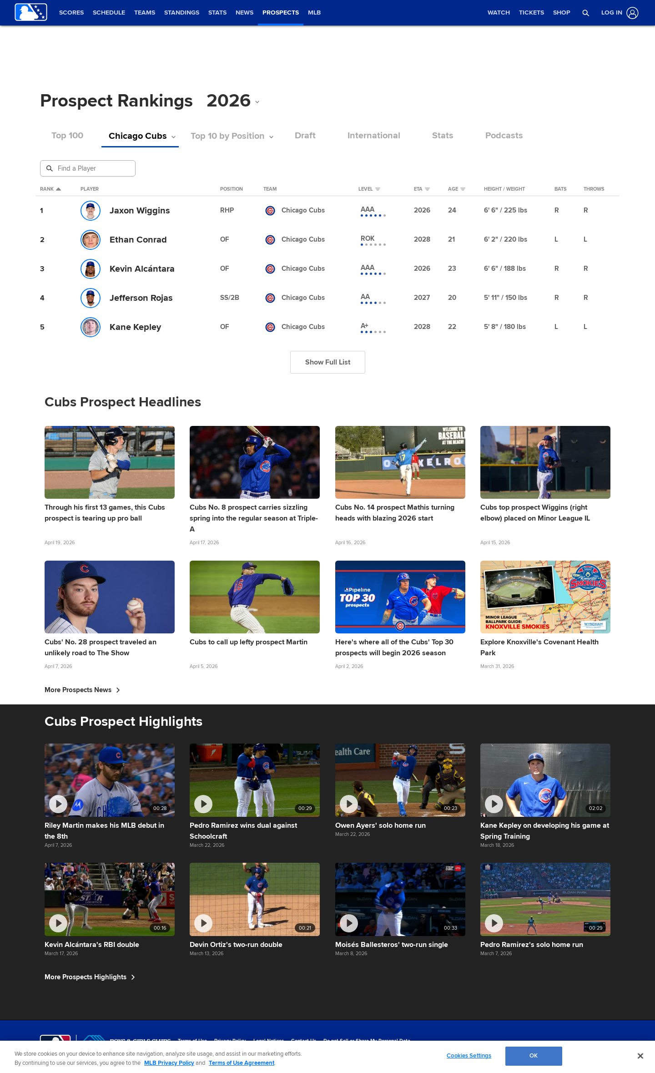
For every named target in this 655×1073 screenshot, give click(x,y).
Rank (50, 189)
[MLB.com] (55, 1043)
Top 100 (67, 136)
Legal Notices (268, 1041)
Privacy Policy (230, 1041)
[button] (586, 13)
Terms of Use (192, 1041)
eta (422, 189)
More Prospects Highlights (90, 977)
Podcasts (504, 136)
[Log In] (618, 13)
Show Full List (327, 362)
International (374, 136)
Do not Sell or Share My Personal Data (366, 1041)
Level (369, 189)
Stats (442, 136)
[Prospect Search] (89, 168)
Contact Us (303, 1041)
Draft (305, 136)
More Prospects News (82, 690)
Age (456, 189)
